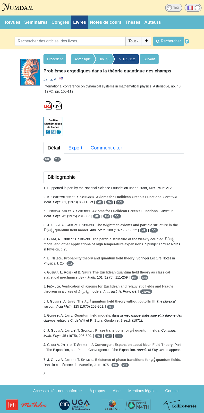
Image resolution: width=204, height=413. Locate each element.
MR (47, 159)
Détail (54, 147)
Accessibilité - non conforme (57, 391)
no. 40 (105, 59)
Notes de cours (105, 22)
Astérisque (83, 59)
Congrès (60, 22)
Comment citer (106, 147)
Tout (132, 41)
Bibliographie (62, 177)
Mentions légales (142, 391)
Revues (12, 22)
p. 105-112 (127, 59)
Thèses (132, 22)
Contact (171, 391)
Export (75, 147)
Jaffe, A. (50, 80)
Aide (116, 391)
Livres (79, 22)
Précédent (55, 59)
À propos (97, 391)
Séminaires (36, 22)
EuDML (146, 291)
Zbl (57, 159)
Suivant (149, 59)
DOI (120, 202)
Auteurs (152, 22)
